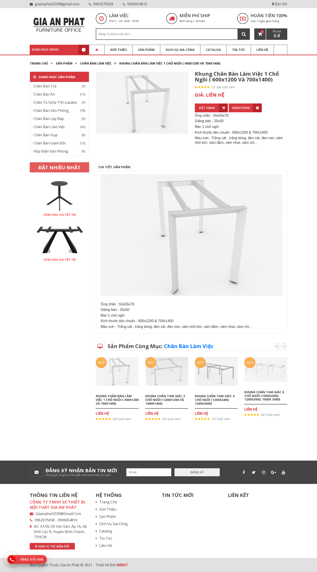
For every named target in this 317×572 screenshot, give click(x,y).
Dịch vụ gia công (180, 50)
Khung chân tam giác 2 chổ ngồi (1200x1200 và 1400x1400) (165, 400)
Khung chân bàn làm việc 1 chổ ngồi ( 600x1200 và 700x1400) (237, 76)
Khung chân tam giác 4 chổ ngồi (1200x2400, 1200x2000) (214, 400)
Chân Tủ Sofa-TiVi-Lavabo (55, 102)
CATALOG (213, 50)
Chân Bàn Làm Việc (96, 63)
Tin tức (105, 538)
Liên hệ (105, 545)
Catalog (105, 531)
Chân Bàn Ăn (44, 94)
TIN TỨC (238, 50)
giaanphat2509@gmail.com (54, 4)
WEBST (122, 565)
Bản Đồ (279, 4)
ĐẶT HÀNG (213, 107)
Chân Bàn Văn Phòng (51, 110)
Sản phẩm (146, 50)
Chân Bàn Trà (44, 86)
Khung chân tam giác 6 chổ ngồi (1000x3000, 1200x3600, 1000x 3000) (264, 395)
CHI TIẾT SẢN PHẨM (114, 167)
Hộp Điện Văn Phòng (50, 151)
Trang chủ (39, 63)
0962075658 (101, 4)
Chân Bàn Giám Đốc (49, 143)
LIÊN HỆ (262, 50)
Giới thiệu (118, 50)
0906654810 (135, 4)
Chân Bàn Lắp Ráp (48, 118)
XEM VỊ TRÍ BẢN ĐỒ (52, 546)
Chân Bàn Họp (45, 135)
